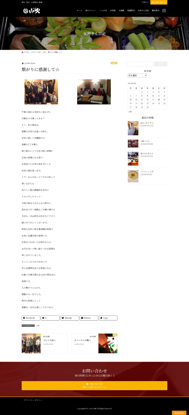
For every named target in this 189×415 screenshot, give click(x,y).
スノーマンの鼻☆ (82, 340)
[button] (94, 385)
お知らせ (145, 2)
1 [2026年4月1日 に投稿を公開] (141, 92)
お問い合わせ (159, 2)
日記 (114, 63)
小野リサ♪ (145, 141)
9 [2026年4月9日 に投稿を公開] (147, 95)
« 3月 (130, 111)
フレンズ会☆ (49, 340)
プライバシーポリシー (33, 400)
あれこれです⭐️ (147, 122)
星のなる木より (146, 153)
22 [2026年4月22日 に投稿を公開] (142, 103)
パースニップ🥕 (146, 171)
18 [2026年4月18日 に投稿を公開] (159, 99)
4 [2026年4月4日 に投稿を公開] (158, 92)
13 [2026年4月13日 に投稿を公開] (131, 99)
